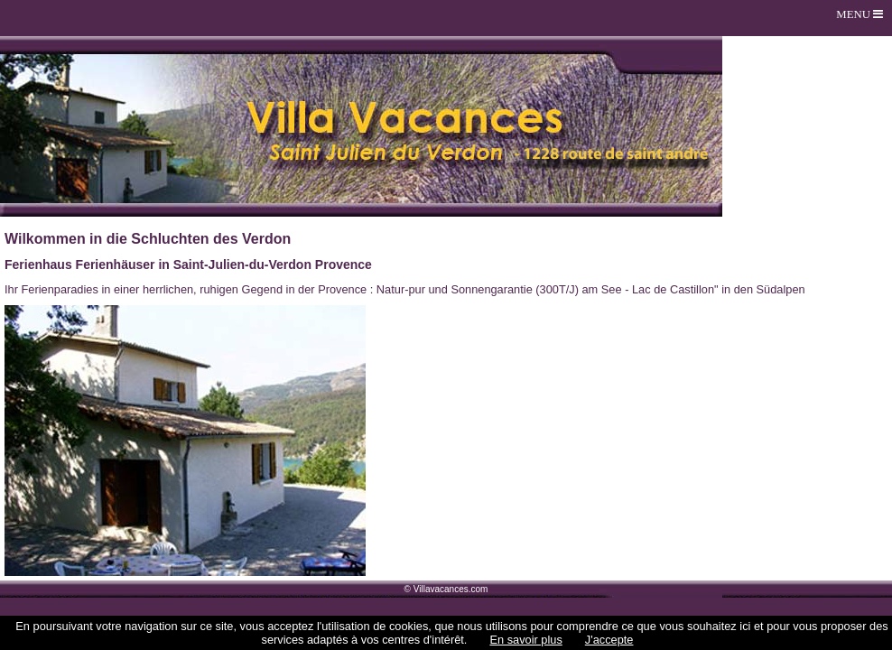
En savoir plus (525, 639)
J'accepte (609, 639)
